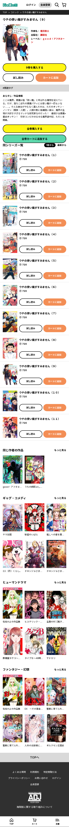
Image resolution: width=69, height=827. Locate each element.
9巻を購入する (34, 67)
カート (34, 824)
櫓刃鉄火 (44, 31)
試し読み (18, 77)
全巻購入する (34, 128)
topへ (34, 757)
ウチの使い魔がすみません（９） (38, 366)
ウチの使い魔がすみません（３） (38, 207)
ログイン (31, 4)
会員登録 (45, 4)
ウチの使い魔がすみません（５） (38, 260)
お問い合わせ (41, 778)
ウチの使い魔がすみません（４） (38, 234)
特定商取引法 (50, 772)
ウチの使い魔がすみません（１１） (39, 418)
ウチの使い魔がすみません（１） (38, 155)
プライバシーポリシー (19, 778)
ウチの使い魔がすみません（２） (38, 181)
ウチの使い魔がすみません (34, 12)
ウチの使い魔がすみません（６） (38, 287)
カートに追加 (51, 77)
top (5, 12)
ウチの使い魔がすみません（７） (38, 313)
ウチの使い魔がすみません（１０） (39, 392)
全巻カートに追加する (34, 138)
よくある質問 (19, 772)
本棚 (57, 824)
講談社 (43, 35)
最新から (61, 145)
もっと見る (60, 450)
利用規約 (34, 772)
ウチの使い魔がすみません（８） (38, 339)
